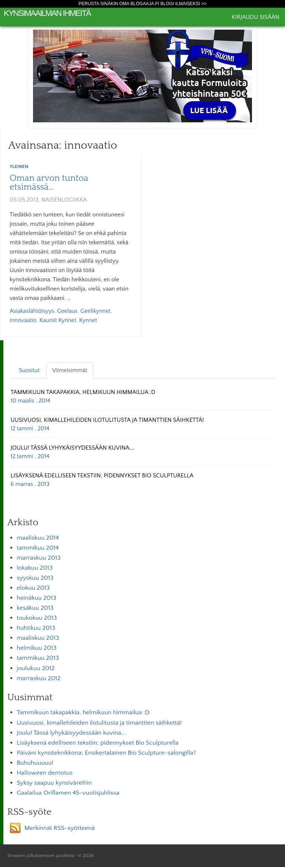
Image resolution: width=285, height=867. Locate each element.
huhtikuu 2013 (36, 628)
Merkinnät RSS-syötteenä (59, 828)
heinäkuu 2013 (36, 598)
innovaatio (23, 320)
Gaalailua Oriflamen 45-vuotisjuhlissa (68, 793)
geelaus (67, 311)
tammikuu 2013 (38, 658)
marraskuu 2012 (38, 678)
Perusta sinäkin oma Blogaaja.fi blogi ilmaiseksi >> (143, 3)
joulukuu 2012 (36, 668)
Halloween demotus (44, 773)
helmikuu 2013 (36, 648)
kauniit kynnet (57, 320)
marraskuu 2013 (38, 558)
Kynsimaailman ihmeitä (47, 13)
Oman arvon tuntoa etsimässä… (49, 182)
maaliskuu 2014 (38, 538)
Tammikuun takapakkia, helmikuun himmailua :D (83, 712)
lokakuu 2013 (35, 568)
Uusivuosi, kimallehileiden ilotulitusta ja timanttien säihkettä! (99, 723)
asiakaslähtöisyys (32, 311)
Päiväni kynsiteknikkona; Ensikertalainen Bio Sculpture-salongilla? (106, 753)
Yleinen (19, 166)
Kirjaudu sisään (255, 17)
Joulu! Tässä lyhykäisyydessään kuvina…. (72, 733)
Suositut (29, 370)
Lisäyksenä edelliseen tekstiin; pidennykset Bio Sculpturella (97, 743)
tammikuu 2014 (38, 548)
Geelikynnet (96, 311)
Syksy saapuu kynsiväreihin (54, 783)
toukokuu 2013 (37, 618)
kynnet (88, 320)
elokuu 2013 (33, 588)
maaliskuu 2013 (38, 638)
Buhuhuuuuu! (35, 763)
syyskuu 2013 (35, 578)
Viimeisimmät (69, 370)
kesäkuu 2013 (35, 608)
